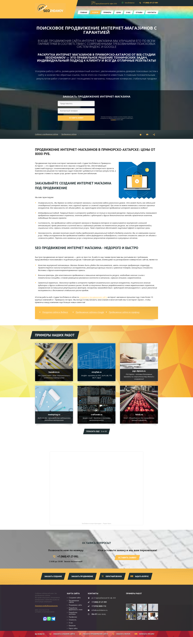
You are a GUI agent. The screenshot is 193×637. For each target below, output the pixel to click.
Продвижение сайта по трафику (124, 312)
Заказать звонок (121, 634)
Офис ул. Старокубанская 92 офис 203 (104, 3)
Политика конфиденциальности (46, 606)
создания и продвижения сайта (93, 297)
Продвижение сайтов (68, 134)
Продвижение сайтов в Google (90, 312)
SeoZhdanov (130, 3)
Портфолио (73, 617)
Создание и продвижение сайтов (46, 134)
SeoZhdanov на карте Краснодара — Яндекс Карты (96, 523)
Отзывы (139, 12)
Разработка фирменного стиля (75, 609)
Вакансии (72, 625)
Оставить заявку (76, 118)
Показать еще (96, 431)
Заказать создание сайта (62, 634)
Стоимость (72, 620)
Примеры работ (134, 593)
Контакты (152, 12)
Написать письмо (144, 634)
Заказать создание (53, 576)
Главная (83, 12)
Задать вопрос (139, 576)
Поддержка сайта (75, 605)
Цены (118, 12)
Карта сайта (73, 593)
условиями (113, 120)
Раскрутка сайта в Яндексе (55, 312)
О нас (128, 12)
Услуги (95, 12)
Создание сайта (74, 597)
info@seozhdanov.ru (99, 610)
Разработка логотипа (73, 613)
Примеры (107, 12)
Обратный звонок (112, 576)
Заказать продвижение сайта (93, 634)
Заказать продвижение (82, 576)
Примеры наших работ (55, 335)
